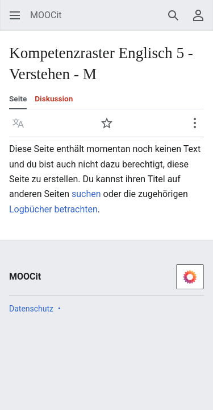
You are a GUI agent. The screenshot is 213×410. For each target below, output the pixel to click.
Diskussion (54, 98)
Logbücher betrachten (53, 209)
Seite (18, 98)
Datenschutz (31, 308)
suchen (86, 193)
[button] (18, 123)
